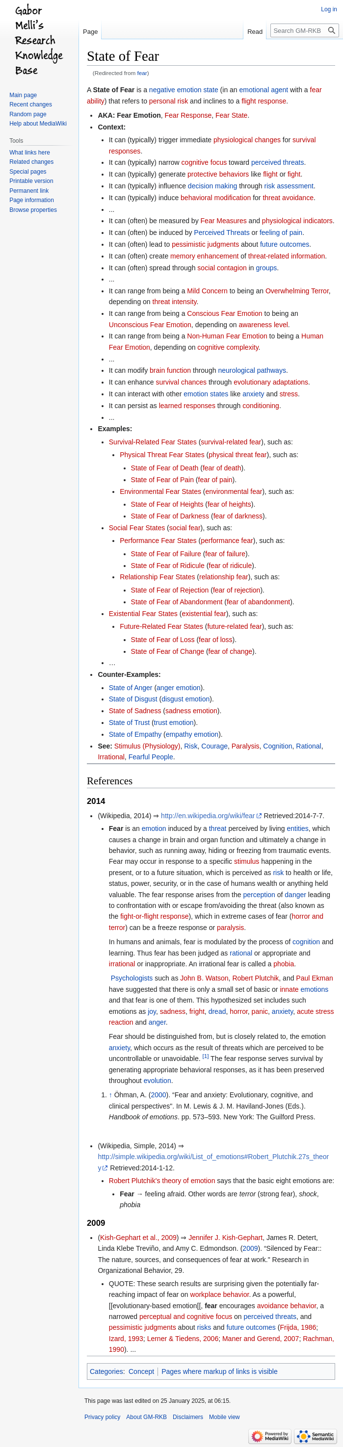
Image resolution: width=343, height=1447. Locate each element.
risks (204, 1327)
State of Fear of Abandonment (177, 602)
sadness (172, 1011)
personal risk (168, 101)
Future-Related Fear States (161, 626)
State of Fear (113, 90)
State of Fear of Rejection (170, 590)
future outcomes (284, 244)
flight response (263, 101)
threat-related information (286, 256)
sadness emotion (191, 711)
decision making (212, 186)
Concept (141, 1371)
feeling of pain (281, 232)
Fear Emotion (138, 115)
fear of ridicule (230, 565)
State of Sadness (135, 711)
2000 (158, 1095)
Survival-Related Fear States (153, 442)
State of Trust (129, 722)
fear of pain (215, 480)
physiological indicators (297, 221)
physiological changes (247, 140)
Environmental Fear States (160, 491)
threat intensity (175, 302)
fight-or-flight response (154, 916)
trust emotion (174, 722)
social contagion (221, 268)
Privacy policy (102, 1417)
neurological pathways (252, 370)
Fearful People (151, 757)
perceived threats (277, 162)
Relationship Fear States (157, 577)
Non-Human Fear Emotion (227, 336)
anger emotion (179, 688)
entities (297, 828)
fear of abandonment (258, 602)
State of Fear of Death (165, 468)
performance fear (227, 540)
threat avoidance (288, 198)
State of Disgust (133, 699)
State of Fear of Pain (162, 480)
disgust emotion (185, 699)
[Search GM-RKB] (304, 30)
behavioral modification (216, 198)
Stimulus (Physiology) (147, 746)
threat (218, 828)
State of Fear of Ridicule (168, 565)
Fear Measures (224, 221)
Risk (190, 746)
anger (157, 1022)
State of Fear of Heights (167, 504)
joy (152, 1011)
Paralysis (246, 746)
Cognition (277, 746)
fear (142, 73)
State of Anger (131, 688)
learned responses (187, 406)
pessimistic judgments (205, 244)
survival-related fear (231, 442)
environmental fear (233, 491)
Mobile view (224, 1417)
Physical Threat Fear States (162, 455)
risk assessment (289, 186)
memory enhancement (204, 256)
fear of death (222, 468)
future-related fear (234, 626)
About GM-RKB (146, 1417)
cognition (306, 942)
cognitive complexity (227, 347)
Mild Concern (207, 291)
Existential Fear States (143, 614)
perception (259, 895)
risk (278, 873)
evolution (157, 1081)
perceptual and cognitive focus (185, 1316)
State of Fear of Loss (163, 640)
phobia (283, 964)
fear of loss (215, 640)
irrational (122, 964)
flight (270, 174)
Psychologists (132, 978)
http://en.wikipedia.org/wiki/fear (208, 816)
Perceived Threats (221, 232)
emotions (314, 989)
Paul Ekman (314, 978)
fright (197, 1011)
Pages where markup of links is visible (219, 1371)
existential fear (204, 614)
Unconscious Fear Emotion (150, 325)
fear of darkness (238, 516)
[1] (205, 1056)
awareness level (263, 325)
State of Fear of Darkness (170, 516)
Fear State (231, 115)
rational (241, 953)
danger (295, 895)
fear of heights (229, 504)
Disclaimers (188, 1417)
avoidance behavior (287, 1306)
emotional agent (264, 90)
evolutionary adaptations (271, 382)
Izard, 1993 (126, 1339)
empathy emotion (192, 734)
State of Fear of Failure (166, 554)
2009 (250, 1248)
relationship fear (223, 577)
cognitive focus (204, 162)
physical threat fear (237, 455)
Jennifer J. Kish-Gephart (225, 1237)
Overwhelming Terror (297, 291)
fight (294, 174)
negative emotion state (183, 90)
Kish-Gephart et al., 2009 (138, 1237)
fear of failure (225, 554)
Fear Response (188, 115)
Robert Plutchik (255, 978)
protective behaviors (218, 174)
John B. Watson (204, 978)
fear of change (231, 651)
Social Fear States (137, 528)
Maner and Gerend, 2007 (260, 1339)
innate (289, 989)
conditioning (260, 406)
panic (260, 1011)
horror (239, 1011)
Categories (106, 1371)
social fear (185, 528)
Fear (127, 1194)
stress (289, 394)
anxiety (253, 394)
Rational (308, 746)
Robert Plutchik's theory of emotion (162, 1181)
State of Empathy (135, 734)
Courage (214, 746)
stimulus (246, 861)
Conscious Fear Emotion (224, 313)
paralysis (230, 927)
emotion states (206, 394)
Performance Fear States (158, 540)
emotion (154, 828)
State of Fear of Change (167, 651)
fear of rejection (237, 590)
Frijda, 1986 (298, 1327)
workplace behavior (219, 1294)
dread (217, 1011)
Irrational (111, 757)
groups (266, 268)
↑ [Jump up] (110, 1095)
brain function (170, 370)
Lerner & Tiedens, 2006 (183, 1339)
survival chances (181, 382)
